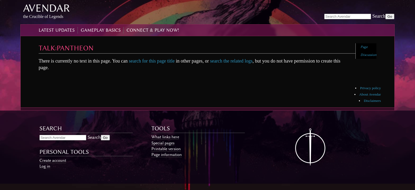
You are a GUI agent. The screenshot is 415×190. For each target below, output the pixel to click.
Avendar (46, 8)
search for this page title (152, 61)
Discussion (368, 55)
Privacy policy (370, 88)
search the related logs (231, 61)
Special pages (162, 143)
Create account (52, 160)
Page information (166, 154)
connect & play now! (153, 30)
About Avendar (370, 94)
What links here (165, 137)
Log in (44, 166)
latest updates (57, 30)
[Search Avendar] (347, 16)
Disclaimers (372, 101)
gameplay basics (101, 30)
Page (364, 47)
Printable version (166, 148)
